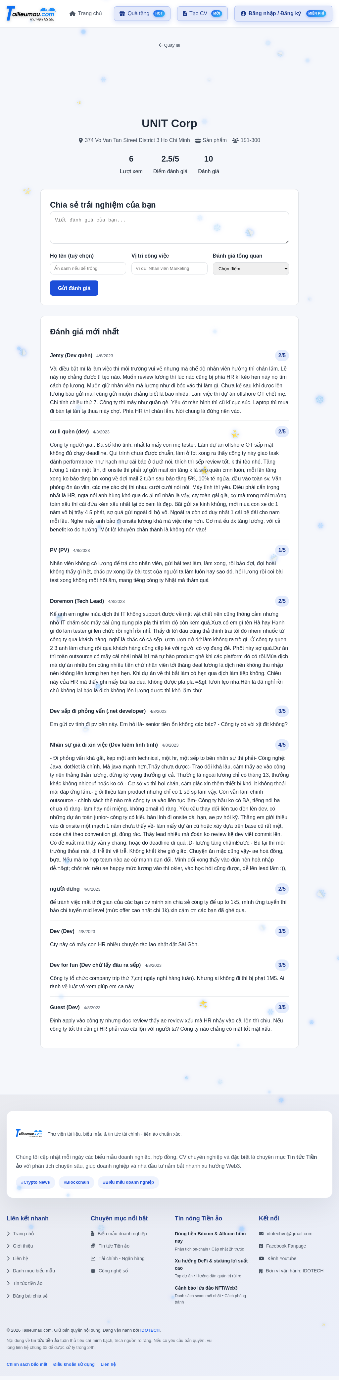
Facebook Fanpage (282, 1250)
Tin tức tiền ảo (24, 1287)
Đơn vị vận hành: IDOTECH (291, 1274)
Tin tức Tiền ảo (110, 1250)
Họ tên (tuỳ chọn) (72, 260)
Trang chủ (20, 1237)
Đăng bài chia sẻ (27, 1300)
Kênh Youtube (277, 1262)
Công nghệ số (109, 1274)
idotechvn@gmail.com (286, 1237)
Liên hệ (17, 1262)
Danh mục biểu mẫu (31, 1274)
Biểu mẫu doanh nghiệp (119, 1237)
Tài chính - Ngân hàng (118, 1262)
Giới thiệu (20, 1250)
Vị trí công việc (150, 260)
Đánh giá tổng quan (238, 260)
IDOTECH (150, 1334)
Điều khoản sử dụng (74, 1368)
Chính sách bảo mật (27, 1368)
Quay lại (169, 45)
